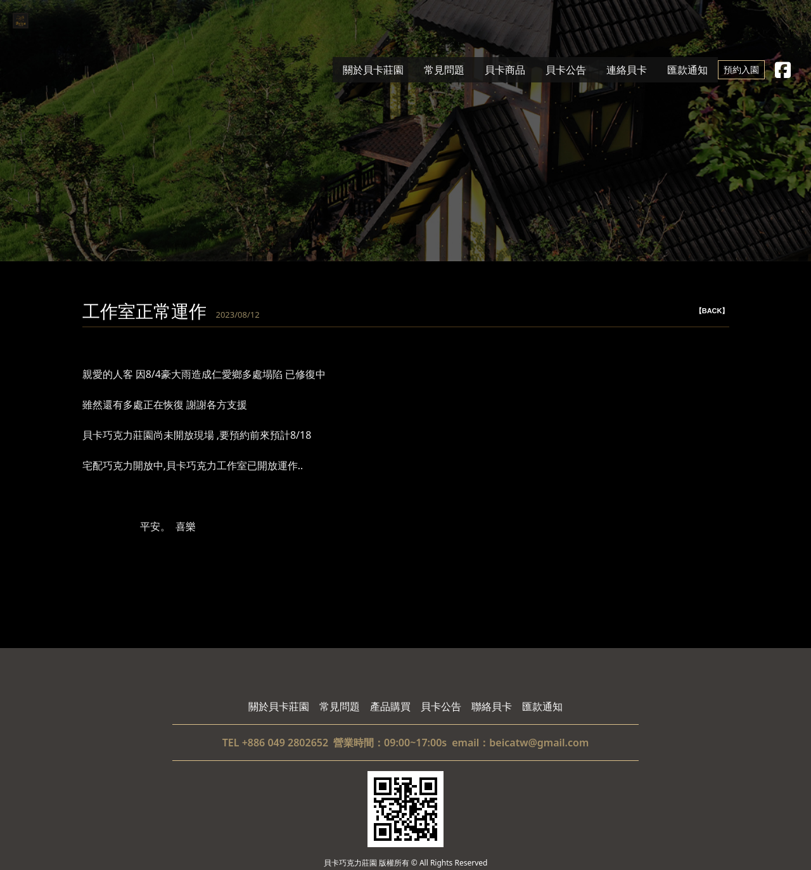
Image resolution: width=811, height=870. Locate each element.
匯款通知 (687, 70)
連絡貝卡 (626, 70)
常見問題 (444, 70)
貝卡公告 (566, 70)
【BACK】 (712, 311)
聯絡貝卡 (491, 706)
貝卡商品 (505, 70)
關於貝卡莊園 (373, 70)
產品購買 (390, 706)
